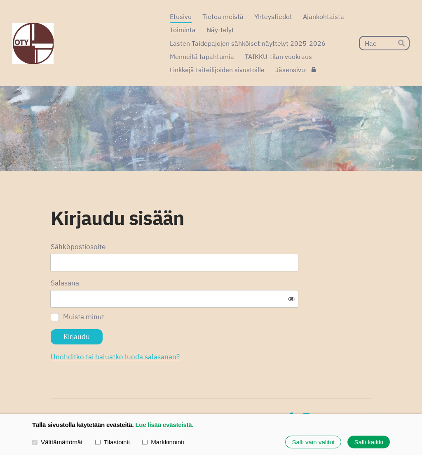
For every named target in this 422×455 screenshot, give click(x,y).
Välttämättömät (57, 442)
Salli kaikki (368, 442)
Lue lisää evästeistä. (164, 424)
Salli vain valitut (313, 442)
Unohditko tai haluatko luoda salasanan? (198, 331)
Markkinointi (163, 442)
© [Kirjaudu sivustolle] (54, 391)
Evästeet (266, 392)
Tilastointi (112, 442)
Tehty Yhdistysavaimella (344, 391)
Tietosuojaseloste (221, 392)
